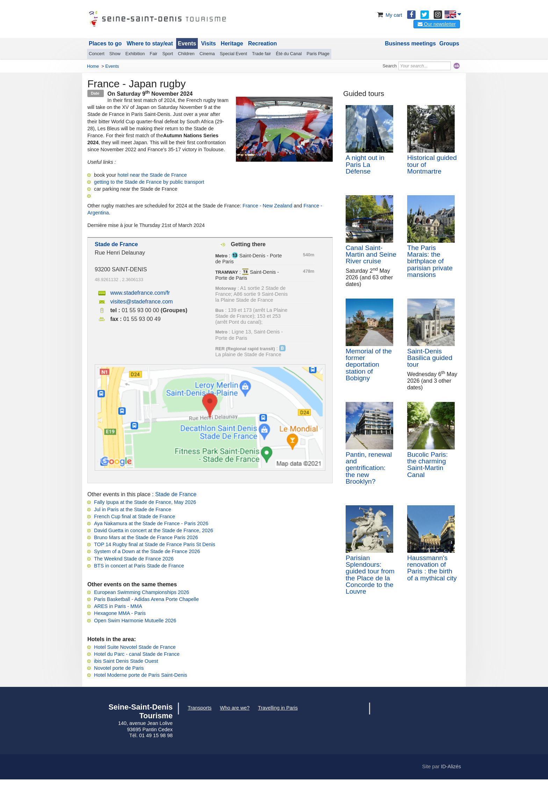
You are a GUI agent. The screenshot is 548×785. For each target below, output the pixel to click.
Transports (199, 708)
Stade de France (175, 494)
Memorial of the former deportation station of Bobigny (369, 364)
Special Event (233, 53)
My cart (389, 15)
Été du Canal (289, 53)
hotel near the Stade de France (152, 175)
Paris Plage (318, 53)
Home (93, 66)
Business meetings (410, 43)
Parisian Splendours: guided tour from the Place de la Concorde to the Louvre (370, 574)
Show (115, 53)
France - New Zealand (267, 205)
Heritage (232, 43)
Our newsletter (437, 24)
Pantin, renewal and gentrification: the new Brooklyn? (369, 468)
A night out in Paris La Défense (365, 164)
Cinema (207, 53)
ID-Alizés (451, 766)
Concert (96, 53)
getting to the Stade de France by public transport (149, 182)
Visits (208, 43)
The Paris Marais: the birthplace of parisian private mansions (430, 261)
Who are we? (235, 708)
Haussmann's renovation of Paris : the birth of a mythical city (432, 568)
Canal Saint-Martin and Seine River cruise (371, 254)
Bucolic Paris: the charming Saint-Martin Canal (427, 464)
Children (186, 53)
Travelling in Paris (278, 708)
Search (390, 65)
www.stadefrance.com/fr (140, 293)
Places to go (105, 43)
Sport (167, 53)
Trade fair (261, 53)
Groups (449, 43)
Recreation (262, 43)
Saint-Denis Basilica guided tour (429, 357)
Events (187, 43)
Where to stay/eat (150, 43)
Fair (153, 53)
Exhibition (135, 53)
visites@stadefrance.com (141, 302)
